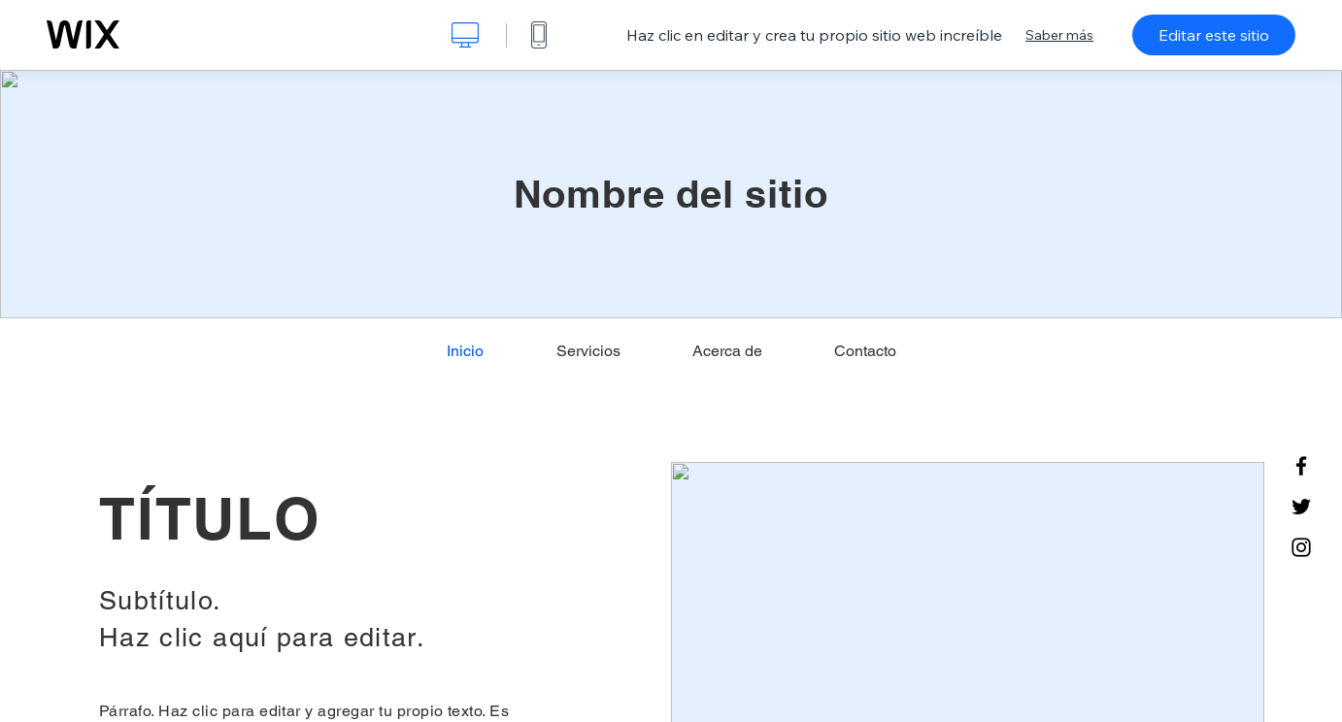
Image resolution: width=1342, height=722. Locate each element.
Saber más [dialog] (1059, 35)
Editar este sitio (1213, 35)
